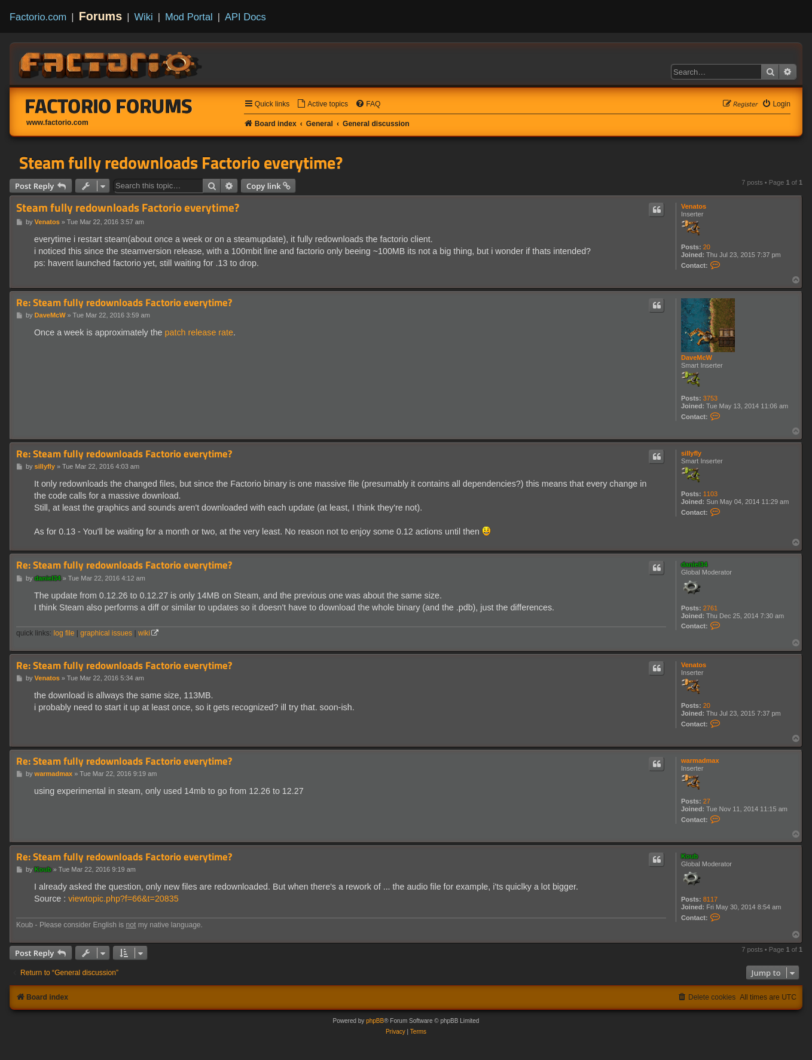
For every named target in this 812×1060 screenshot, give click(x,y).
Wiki (144, 16)
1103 (710, 493)
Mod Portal (189, 16)
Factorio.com (38, 16)
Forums (101, 16)
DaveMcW (696, 357)
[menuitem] (322, 104)
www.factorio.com (57, 122)
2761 (710, 608)
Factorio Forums (109, 106)
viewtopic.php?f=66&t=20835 (123, 898)
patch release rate (199, 332)
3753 (710, 398)
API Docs (245, 16)
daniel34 (694, 564)
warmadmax (700, 760)
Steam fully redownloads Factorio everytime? (181, 162)
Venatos (693, 206)
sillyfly (691, 453)
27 (706, 801)
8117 (710, 899)
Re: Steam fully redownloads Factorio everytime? (124, 303)
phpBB (375, 1021)
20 (706, 247)
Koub (689, 856)
